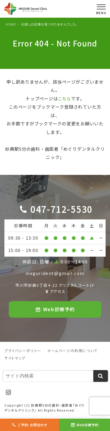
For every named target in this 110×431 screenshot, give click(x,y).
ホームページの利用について (72, 350)
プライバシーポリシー (22, 350)
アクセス (55, 291)
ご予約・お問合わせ (33, 424)
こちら (64, 98)
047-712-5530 (62, 209)
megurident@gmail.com (55, 273)
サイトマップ (15, 358)
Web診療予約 (88, 424)
